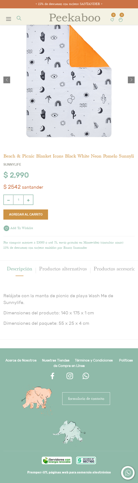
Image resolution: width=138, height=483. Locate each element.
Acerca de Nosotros (21, 360)
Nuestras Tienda (55, 360)
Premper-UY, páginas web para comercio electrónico (69, 472)
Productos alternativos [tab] (63, 268)
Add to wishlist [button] (18, 228)
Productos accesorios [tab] (115, 268)
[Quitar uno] (8, 200)
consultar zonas (111, 242)
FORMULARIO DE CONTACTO (86, 398)
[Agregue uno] (28, 200)
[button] (6, 80)
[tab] (19, 268)
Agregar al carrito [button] (25, 214)
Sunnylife (12, 164)
